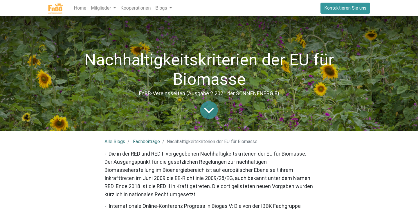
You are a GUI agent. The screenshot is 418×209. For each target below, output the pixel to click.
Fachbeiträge (146, 141)
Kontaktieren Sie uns (345, 8)
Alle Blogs (115, 141)
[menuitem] (80, 8)
